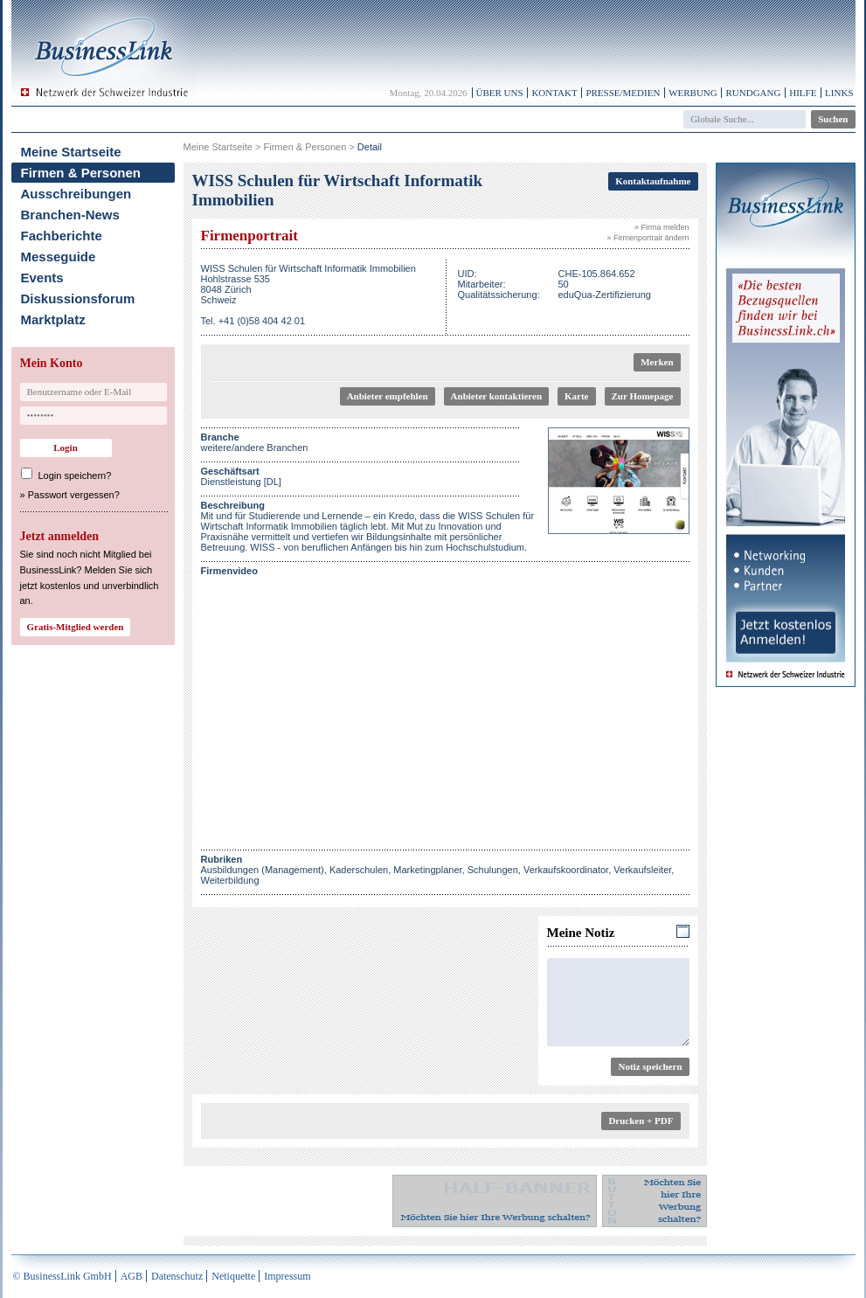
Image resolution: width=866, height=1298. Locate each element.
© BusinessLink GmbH (62, 1276)
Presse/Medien (622, 92)
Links (839, 92)
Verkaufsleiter (642, 869)
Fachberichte (61, 235)
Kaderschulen (358, 869)
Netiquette (233, 1276)
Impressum (287, 1276)
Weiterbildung (230, 880)
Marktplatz (53, 319)
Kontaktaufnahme (652, 181)
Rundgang (752, 92)
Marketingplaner (427, 869)
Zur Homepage (643, 396)
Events (42, 277)
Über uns (499, 92)
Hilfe (802, 92)
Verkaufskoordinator (565, 869)
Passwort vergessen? (74, 494)
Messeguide (58, 256)
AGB (131, 1276)
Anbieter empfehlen (387, 396)
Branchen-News (70, 214)
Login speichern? (75, 475)
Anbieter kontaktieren (496, 396)
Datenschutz (177, 1276)
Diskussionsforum (78, 298)
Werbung (693, 92)
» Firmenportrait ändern (647, 237)
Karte (576, 396)
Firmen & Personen (81, 172)
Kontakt (554, 92)
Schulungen (493, 869)
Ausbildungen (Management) (262, 869)
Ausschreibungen (76, 193)
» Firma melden (661, 227)
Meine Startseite (71, 151)
